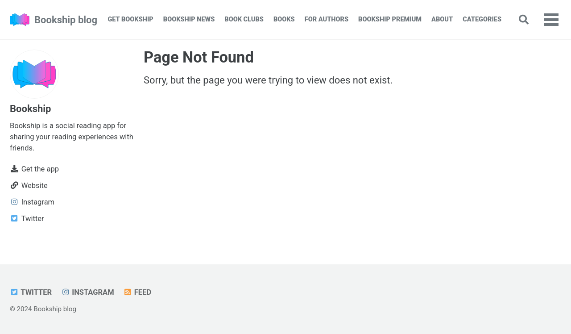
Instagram (87, 292)
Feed (137, 292)
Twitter (31, 292)
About (442, 19)
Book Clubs (244, 19)
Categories (482, 19)
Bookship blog (65, 19)
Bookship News (189, 19)
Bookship (30, 108)
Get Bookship (130, 19)
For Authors (326, 19)
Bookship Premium (390, 19)
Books (284, 19)
